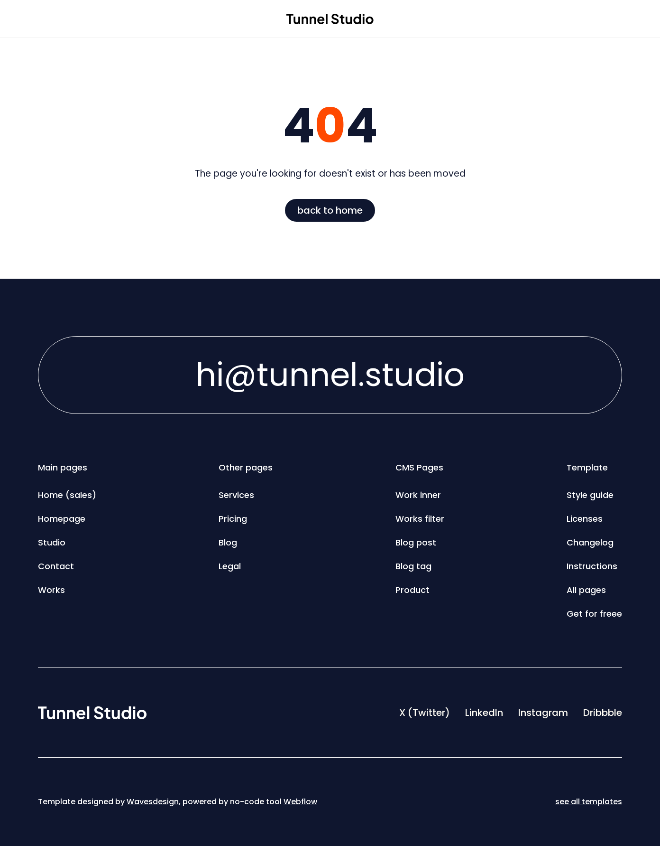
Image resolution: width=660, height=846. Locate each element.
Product (412, 590)
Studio (51, 542)
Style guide (590, 495)
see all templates (588, 801)
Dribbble (602, 712)
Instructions (592, 566)
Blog (228, 542)
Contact (56, 566)
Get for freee (594, 614)
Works (51, 590)
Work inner (418, 495)
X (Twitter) (424, 712)
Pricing (233, 519)
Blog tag (413, 566)
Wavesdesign (153, 801)
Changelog (590, 542)
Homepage (61, 519)
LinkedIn (484, 712)
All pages (586, 590)
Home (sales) (67, 495)
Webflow (300, 801)
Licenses (585, 519)
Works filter (419, 519)
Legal (230, 566)
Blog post (415, 542)
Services (236, 495)
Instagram (543, 712)
